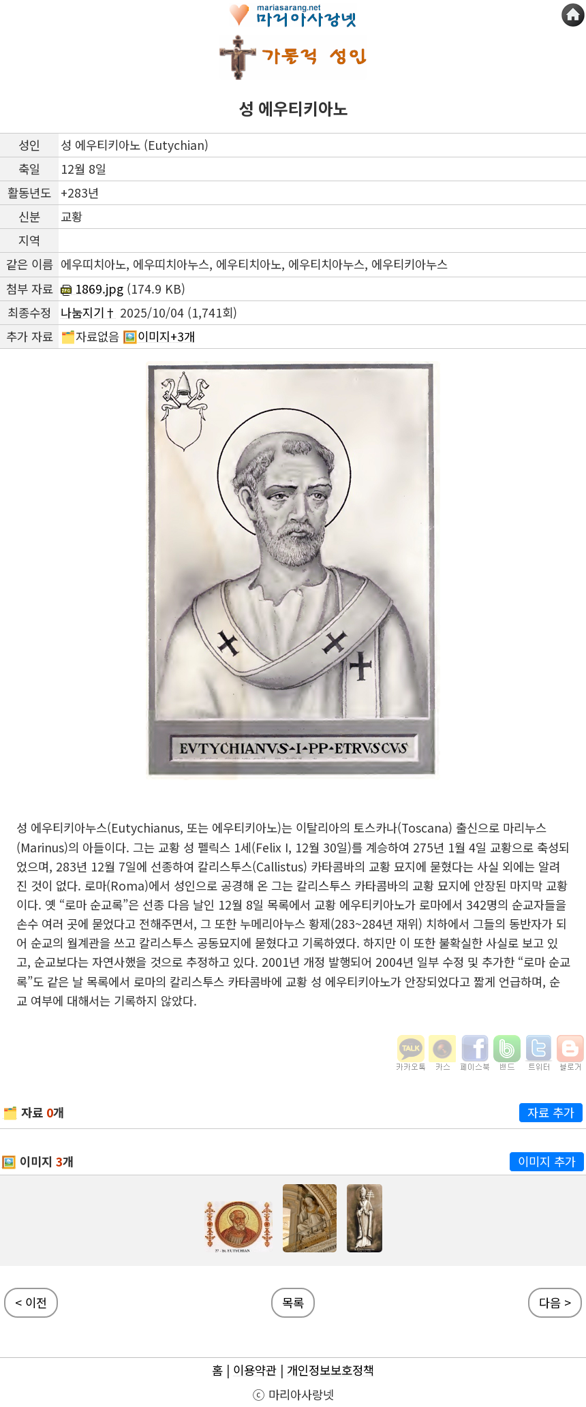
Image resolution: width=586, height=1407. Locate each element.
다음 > (555, 1302)
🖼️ (8, 1161)
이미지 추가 (547, 1161)
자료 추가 (550, 1112)
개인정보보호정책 (330, 1369)
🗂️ (10, 1112)
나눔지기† (89, 312)
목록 (293, 1302)
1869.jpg (92, 288)
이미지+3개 (166, 336)
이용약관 (255, 1369)
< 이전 (31, 1302)
